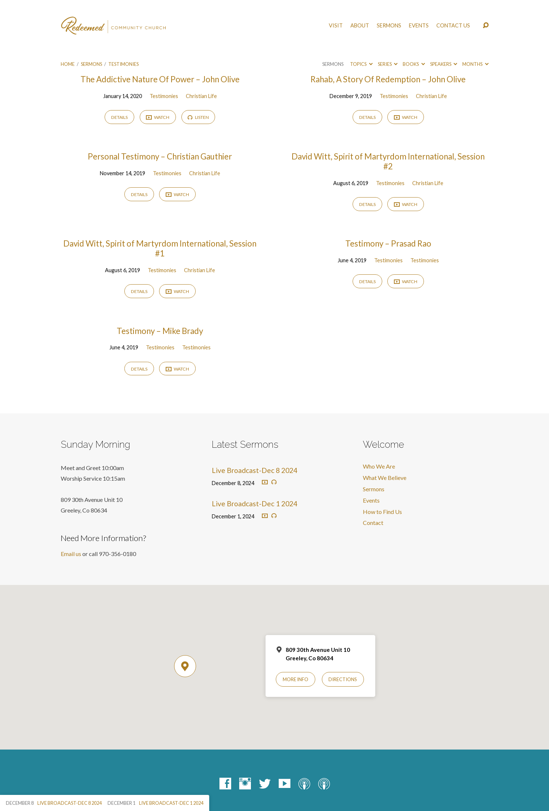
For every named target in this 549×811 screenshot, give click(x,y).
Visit (336, 25)
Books (414, 64)
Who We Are (379, 466)
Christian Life (201, 96)
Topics (361, 64)
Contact (373, 522)
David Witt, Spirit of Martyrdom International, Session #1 (159, 248)
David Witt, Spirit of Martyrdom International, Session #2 (388, 161)
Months (475, 64)
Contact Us (453, 25)
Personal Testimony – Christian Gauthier (160, 156)
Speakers (443, 64)
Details (119, 117)
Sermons (389, 25)
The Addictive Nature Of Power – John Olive (160, 79)
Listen (198, 117)
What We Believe (384, 477)
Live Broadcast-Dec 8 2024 (254, 470)
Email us (71, 553)
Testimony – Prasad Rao (388, 243)
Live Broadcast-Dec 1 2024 (254, 503)
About (359, 25)
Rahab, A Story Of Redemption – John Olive (388, 79)
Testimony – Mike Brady (160, 331)
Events (419, 25)
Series (388, 64)
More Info (295, 679)
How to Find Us (382, 511)
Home (68, 64)
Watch (157, 117)
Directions (342, 679)
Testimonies (123, 64)
